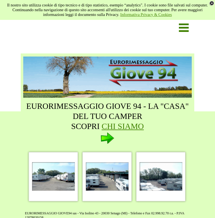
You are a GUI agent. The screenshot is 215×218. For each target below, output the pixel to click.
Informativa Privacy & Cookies (146, 14)
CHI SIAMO (123, 126)
